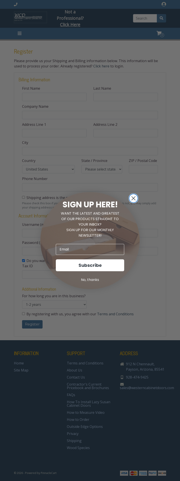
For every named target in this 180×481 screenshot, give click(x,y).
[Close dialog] (133, 198)
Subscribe (90, 265)
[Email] (90, 249)
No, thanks (90, 279)
